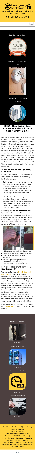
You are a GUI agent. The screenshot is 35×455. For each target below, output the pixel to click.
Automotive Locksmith (17, 396)
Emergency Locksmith (17, 371)
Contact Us (25, 440)
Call (17, 452)
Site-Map (25, 442)
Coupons (17, 440)
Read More (17, 343)
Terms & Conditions (8, 442)
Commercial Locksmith (17, 346)
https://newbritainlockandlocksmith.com (17, 433)
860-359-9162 (22, 16)
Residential (11, 438)
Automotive (28, 438)
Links (31, 442)
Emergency (10, 440)
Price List (18, 442)
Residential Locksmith (17, 321)
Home (4, 438)
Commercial (19, 438)
